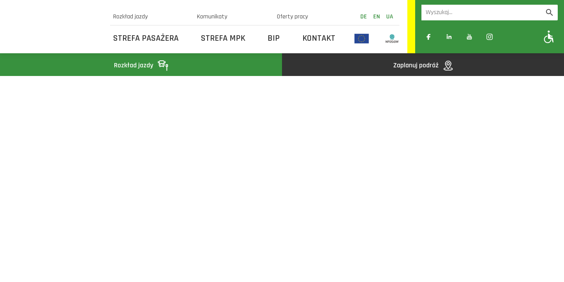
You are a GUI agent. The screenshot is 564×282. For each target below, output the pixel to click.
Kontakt (318, 38)
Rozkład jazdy (130, 17)
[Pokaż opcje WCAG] (549, 36)
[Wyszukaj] (549, 12)
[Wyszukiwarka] (481, 12)
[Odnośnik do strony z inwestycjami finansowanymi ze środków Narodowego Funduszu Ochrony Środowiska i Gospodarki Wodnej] (392, 38)
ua (389, 17)
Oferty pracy (292, 17)
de (363, 17)
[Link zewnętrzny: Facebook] (428, 37)
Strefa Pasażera (146, 38)
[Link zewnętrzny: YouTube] (469, 37)
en (376, 17)
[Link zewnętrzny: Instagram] (490, 37)
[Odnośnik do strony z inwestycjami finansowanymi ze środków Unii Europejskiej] (361, 38)
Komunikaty (212, 17)
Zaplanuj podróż (423, 65)
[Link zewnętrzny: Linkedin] (449, 37)
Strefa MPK (223, 38)
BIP (274, 38)
